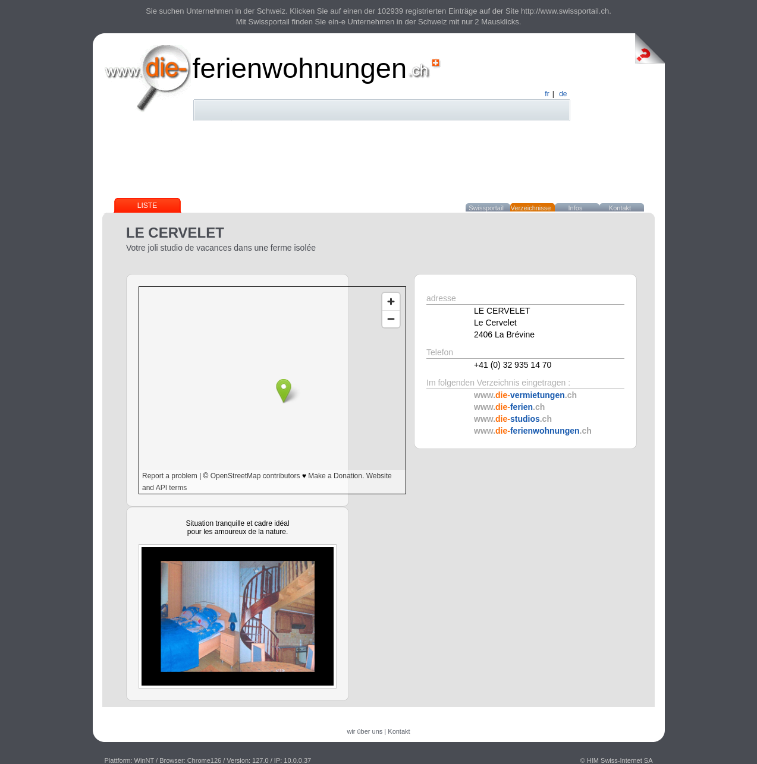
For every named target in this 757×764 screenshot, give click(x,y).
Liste (147, 205)
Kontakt (620, 207)
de (563, 94)
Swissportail (486, 207)
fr (547, 94)
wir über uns (364, 731)
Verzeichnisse (531, 207)
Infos (575, 207)
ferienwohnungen (300, 68)
